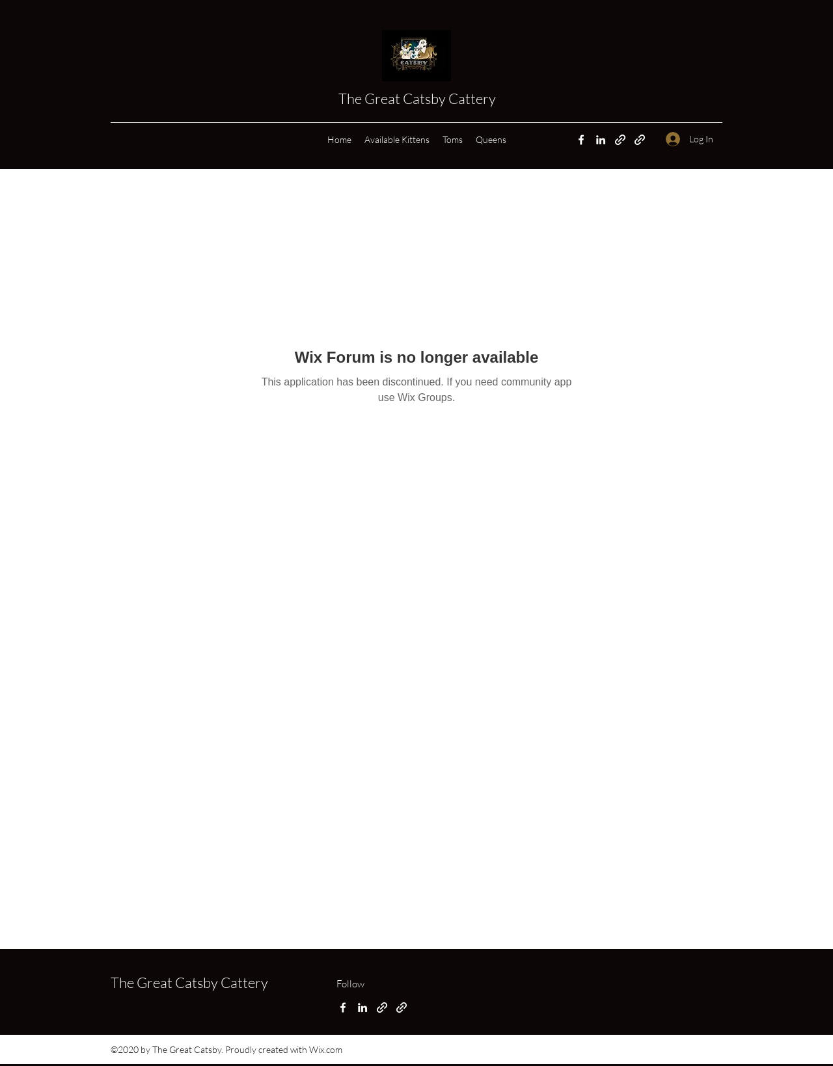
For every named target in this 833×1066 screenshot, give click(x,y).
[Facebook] (581, 139)
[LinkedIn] (600, 139)
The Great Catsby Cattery (418, 98)
